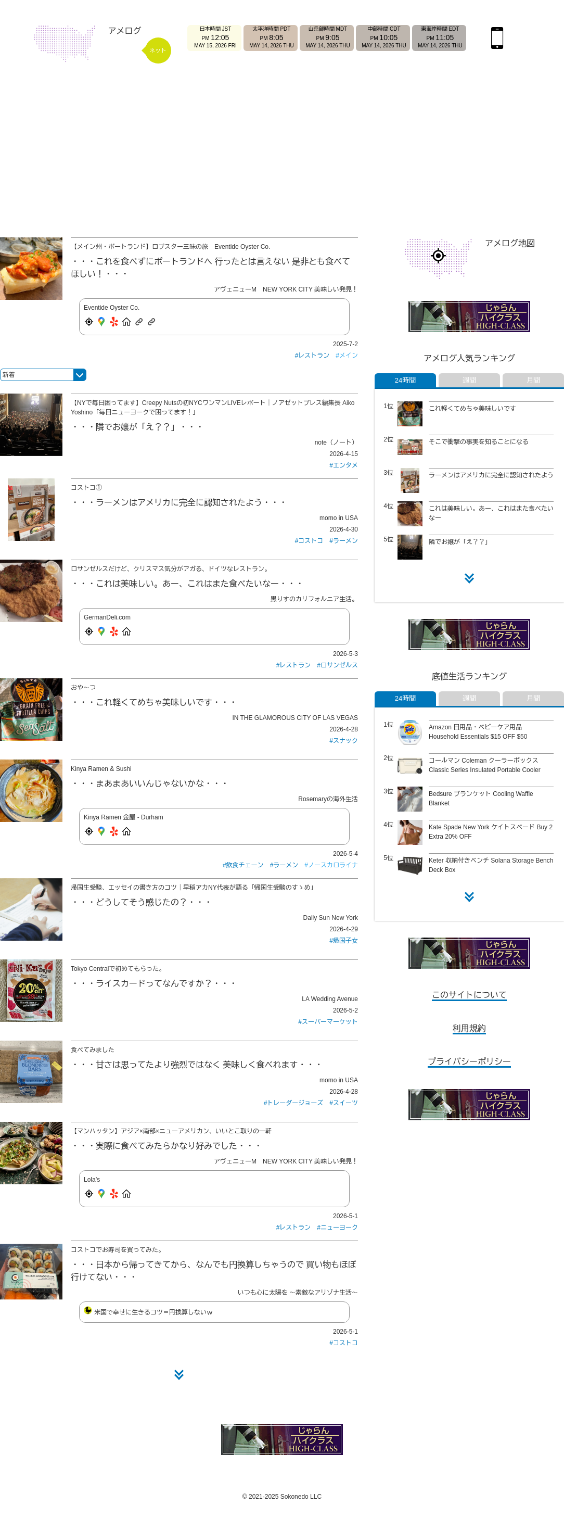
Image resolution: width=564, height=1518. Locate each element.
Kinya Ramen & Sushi (101, 769)
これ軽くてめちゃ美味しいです (154, 702)
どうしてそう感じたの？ (141, 902)
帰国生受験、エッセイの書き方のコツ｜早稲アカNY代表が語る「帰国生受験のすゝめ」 (194, 887)
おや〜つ (83, 687)
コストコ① (86, 487)
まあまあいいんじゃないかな (150, 783)
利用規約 (469, 1028)
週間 (469, 380)
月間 (533, 380)
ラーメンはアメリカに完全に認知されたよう (179, 502)
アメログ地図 (510, 243)
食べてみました (92, 1050)
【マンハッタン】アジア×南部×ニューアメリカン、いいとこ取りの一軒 (171, 1131)
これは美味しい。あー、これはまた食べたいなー (187, 583)
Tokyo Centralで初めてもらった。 (118, 968)
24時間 (405, 380)
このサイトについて (469, 995)
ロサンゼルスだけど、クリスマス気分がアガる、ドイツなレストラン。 (171, 569)
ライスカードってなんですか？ (154, 983)
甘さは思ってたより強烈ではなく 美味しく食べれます (197, 1064)
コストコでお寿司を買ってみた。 (117, 1250)
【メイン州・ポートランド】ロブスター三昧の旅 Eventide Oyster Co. (170, 246)
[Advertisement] (282, 152)
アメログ (125, 31)
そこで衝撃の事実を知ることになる (479, 442)
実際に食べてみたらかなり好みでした (166, 1146)
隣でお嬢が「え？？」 (137, 427)
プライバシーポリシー (469, 1061)
